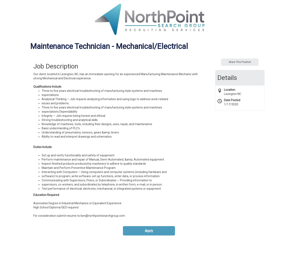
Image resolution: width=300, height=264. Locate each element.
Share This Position (240, 62)
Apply (149, 231)
